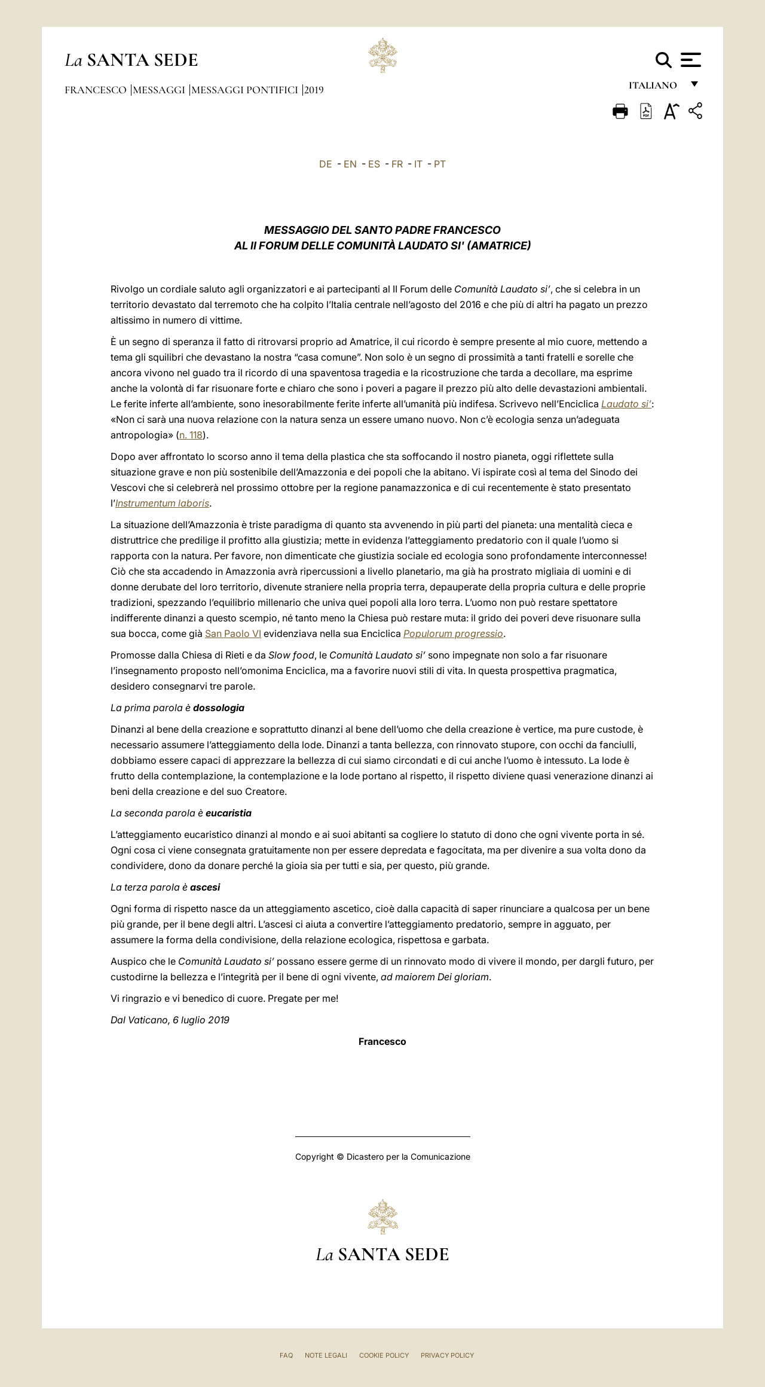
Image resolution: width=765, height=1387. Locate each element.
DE (325, 164)
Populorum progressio (453, 633)
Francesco (97, 89)
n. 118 (191, 435)
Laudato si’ (626, 404)
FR (397, 164)
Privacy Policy (447, 1355)
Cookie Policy (384, 1355)
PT (440, 164)
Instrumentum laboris (162, 503)
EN (350, 164)
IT (418, 164)
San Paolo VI (233, 633)
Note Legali (326, 1355)
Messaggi (160, 89)
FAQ (286, 1355)
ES (374, 164)
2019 (314, 89)
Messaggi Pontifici (246, 89)
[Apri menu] (689, 60)
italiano (655, 88)
